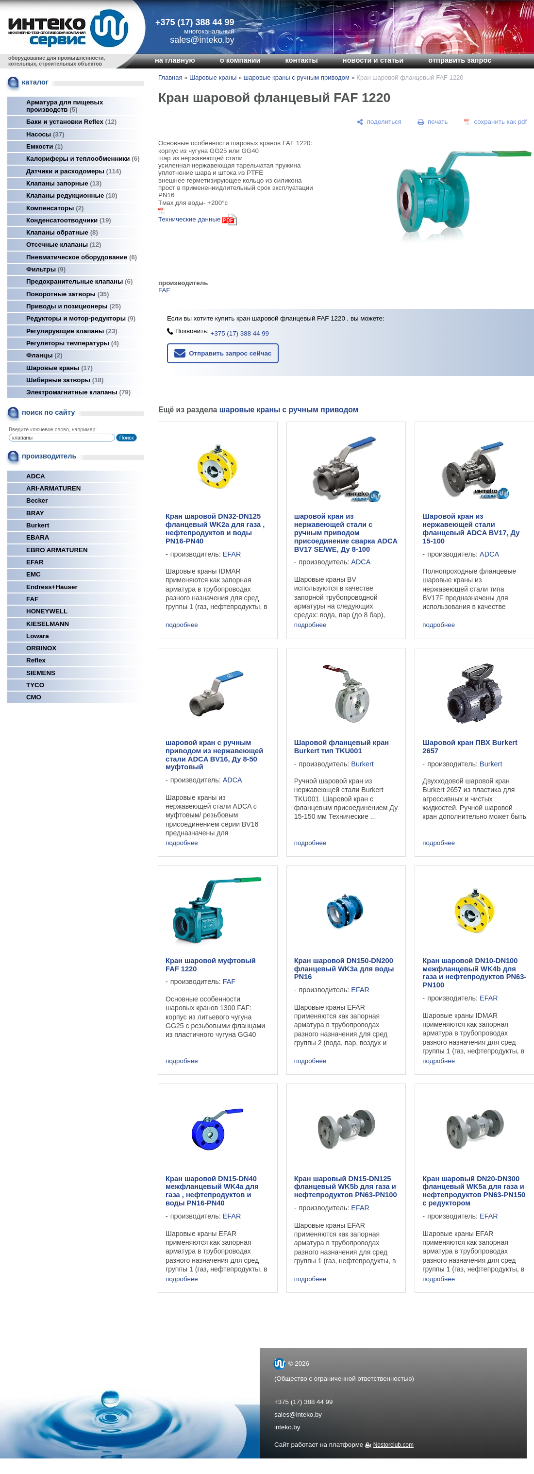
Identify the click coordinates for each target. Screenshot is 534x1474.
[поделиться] (379, 122)
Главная (170, 77)
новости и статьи (373, 60)
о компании (240, 60)
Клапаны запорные (63, 183)
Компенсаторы (55, 208)
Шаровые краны (59, 368)
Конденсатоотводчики (68, 220)
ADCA (35, 476)
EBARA (37, 537)
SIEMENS (40, 673)
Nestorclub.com (393, 1444)
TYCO (35, 685)
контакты (301, 60)
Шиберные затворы (64, 380)
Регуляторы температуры (72, 343)
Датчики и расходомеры (73, 171)
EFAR (35, 562)
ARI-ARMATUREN (53, 488)
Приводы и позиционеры (73, 306)
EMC (33, 574)
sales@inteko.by (298, 1414)
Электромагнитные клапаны (78, 392)
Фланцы (44, 355)
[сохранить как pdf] (495, 122)
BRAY (35, 513)
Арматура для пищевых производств (64, 106)
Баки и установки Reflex (71, 121)
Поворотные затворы (67, 294)
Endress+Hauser (52, 587)
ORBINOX (41, 648)
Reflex (36, 660)
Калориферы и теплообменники (83, 158)
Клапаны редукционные (71, 195)
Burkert (37, 525)
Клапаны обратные (62, 232)
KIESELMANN (47, 623)
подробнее (182, 624)
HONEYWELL (46, 611)
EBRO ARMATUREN (57, 550)
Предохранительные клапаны (79, 281)
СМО (33, 697)
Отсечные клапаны (63, 244)
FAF (32, 599)
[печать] (433, 122)
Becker (37, 500)
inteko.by (287, 1427)
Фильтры (46, 269)
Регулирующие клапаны (71, 331)
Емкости (44, 146)
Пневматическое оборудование (81, 257)
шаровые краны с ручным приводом (297, 77)
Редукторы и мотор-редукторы (80, 318)
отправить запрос (459, 60)
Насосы (45, 134)
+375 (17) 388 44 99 (194, 22)
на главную (175, 60)
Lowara (37, 636)
